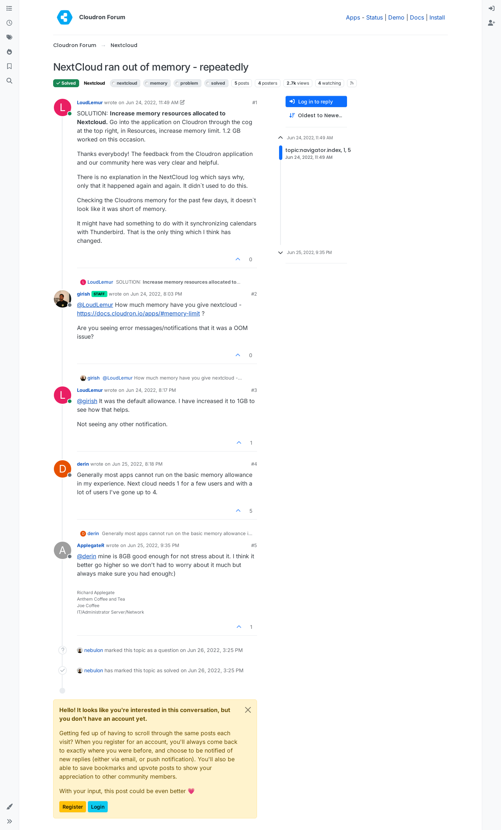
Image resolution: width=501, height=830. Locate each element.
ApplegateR (90, 545)
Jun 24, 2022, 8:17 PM (151, 390)
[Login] (491, 8)
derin (83, 464)
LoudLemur (90, 102)
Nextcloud (94, 83)
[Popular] (9, 52)
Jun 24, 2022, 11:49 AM (152, 102)
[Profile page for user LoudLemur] (62, 107)
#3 (254, 390)
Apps (353, 17)
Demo (396, 17)
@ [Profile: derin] (86, 556)
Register (73, 807)
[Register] (491, 23)
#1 (254, 102)
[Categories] (9, 8)
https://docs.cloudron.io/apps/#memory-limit (138, 313)
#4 (254, 464)
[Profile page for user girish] (62, 299)
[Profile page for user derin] (62, 469)
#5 (254, 545)
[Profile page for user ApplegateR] (62, 550)
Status (374, 17)
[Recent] (9, 23)
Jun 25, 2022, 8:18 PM (137, 464)
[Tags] (9, 37)
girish (83, 294)
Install (437, 17)
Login (97, 807)
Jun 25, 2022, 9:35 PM (153, 545)
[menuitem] (491, 8)
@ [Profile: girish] (87, 401)
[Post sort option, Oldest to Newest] (316, 115)
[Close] (248, 710)
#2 (254, 294)
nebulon (93, 650)
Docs (417, 17)
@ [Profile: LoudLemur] (95, 304)
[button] (9, 807)
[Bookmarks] (9, 66)
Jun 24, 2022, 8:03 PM (156, 294)
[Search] (9, 81)
